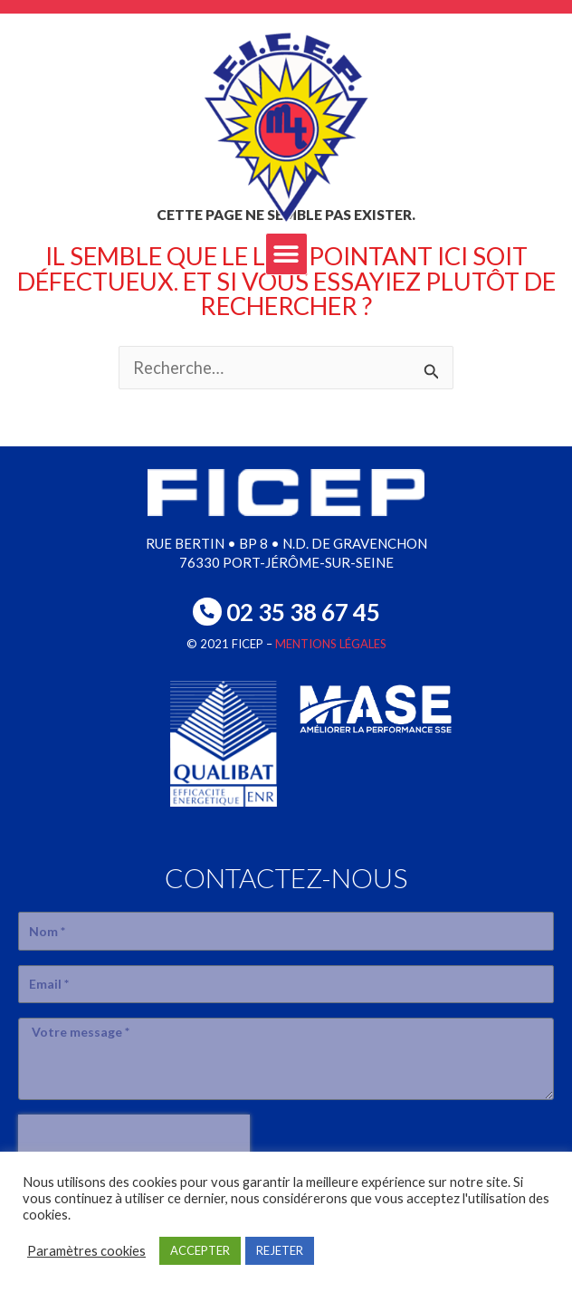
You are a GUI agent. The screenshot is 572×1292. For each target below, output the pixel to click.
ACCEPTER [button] (200, 1250)
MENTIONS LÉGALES (330, 643)
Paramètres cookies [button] (86, 1251)
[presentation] (134, 1142)
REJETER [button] (279, 1250)
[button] (286, 254)
